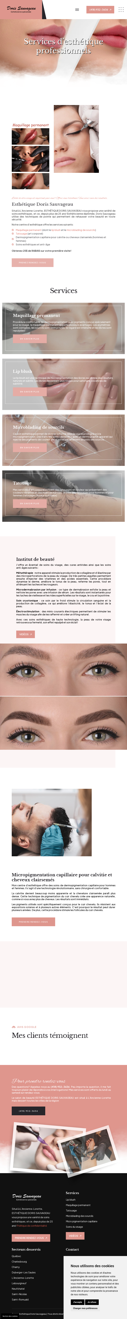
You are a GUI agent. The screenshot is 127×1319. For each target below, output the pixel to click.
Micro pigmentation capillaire (81, 1221)
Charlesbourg (19, 1261)
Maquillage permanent (78, 1205)
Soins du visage (74, 1226)
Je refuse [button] (91, 1302)
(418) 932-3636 (60, 1086)
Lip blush (70, 1199)
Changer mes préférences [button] (85, 1308)
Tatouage (71, 1210)
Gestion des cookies (10, 1316)
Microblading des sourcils (79, 1215)
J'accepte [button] (77, 1302)
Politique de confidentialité (32, 1225)
